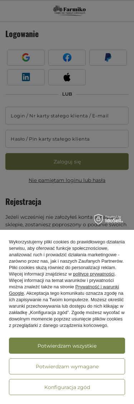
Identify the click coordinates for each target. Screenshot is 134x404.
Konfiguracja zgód (67, 387)
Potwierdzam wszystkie (67, 346)
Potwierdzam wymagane (67, 366)
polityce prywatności (93, 274)
